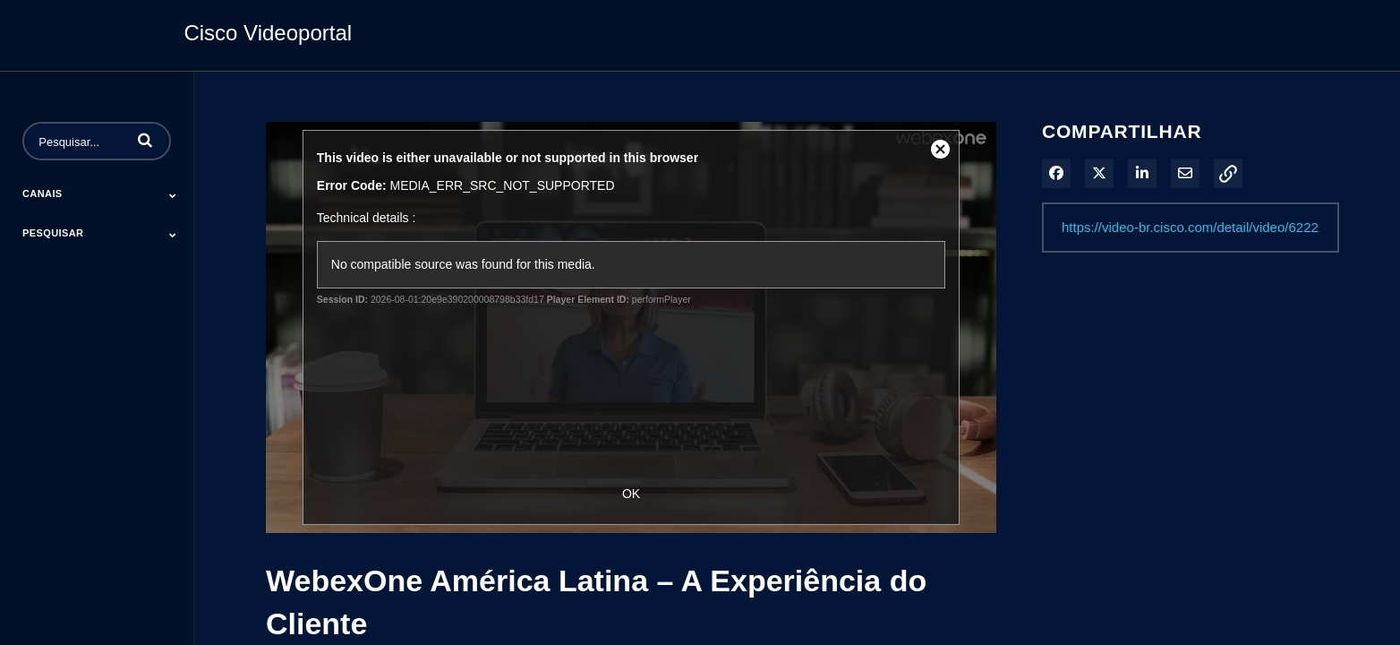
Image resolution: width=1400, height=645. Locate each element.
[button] (145, 140)
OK (631, 493)
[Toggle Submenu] (172, 195)
